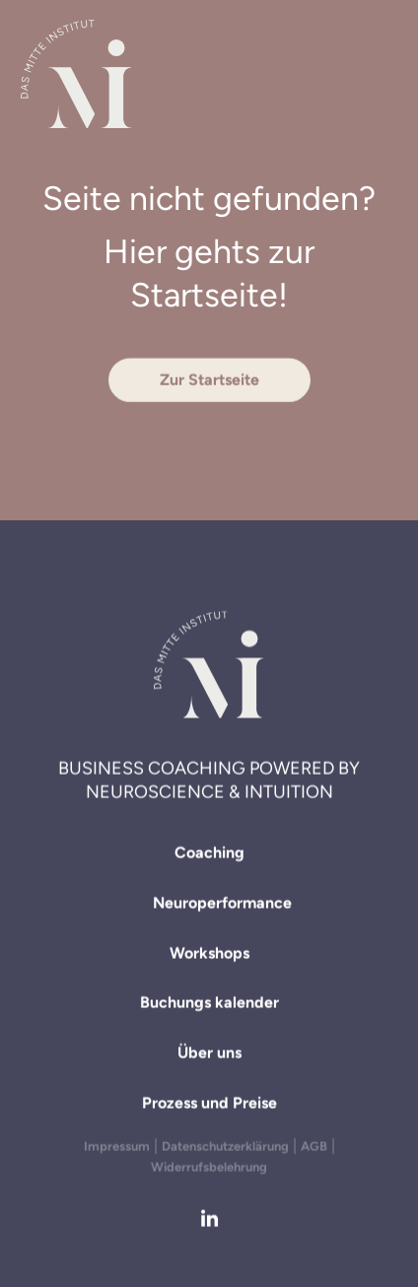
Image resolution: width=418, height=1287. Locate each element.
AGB (314, 1146)
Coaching (209, 855)
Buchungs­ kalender (209, 1005)
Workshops (209, 955)
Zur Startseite (209, 380)
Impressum (117, 1146)
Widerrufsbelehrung (209, 1167)
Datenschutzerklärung (225, 1146)
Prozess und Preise (209, 1105)
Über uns (209, 1056)
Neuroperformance (222, 905)
